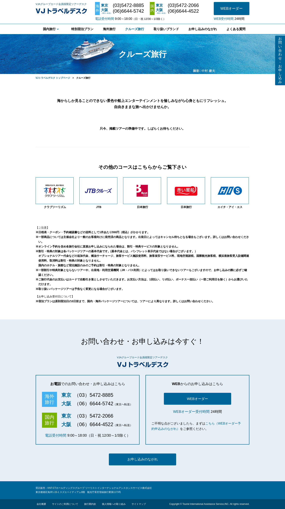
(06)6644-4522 (183, 11)
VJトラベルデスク (61, 10)
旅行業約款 (90, 504)
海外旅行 (109, 29)
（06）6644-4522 (93, 424)
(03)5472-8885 (128, 5)
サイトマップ (139, 504)
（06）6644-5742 (93, 403)
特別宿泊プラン (82, 29)
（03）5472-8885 (93, 395)
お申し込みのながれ (202, 29)
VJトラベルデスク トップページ (53, 78)
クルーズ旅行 (134, 29)
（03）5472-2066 (93, 416)
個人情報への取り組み (114, 504)
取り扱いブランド (166, 29)
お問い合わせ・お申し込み (280, 60)
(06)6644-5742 (128, 11)
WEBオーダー (231, 9)
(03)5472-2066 (183, 5)
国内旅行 (49, 29)
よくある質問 (235, 29)
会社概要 (41, 504)
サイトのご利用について (65, 504)
